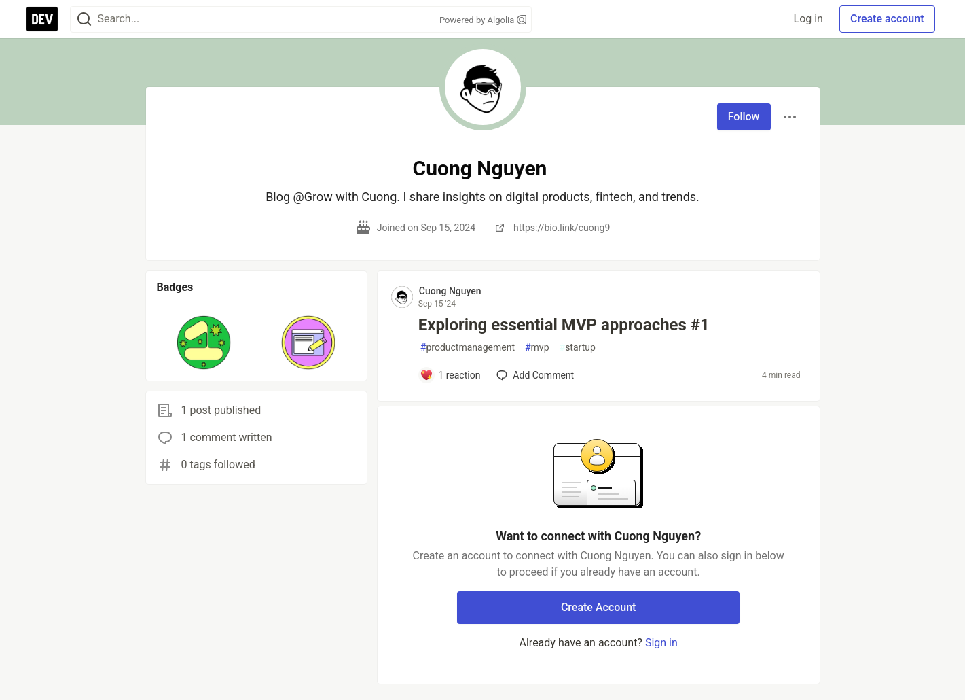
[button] (204, 342)
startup (578, 347)
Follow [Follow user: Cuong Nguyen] (744, 116)
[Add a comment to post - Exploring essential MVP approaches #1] (450, 375)
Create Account (598, 607)
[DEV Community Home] (42, 19)
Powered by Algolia (482, 20)
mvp (537, 347)
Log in (808, 18)
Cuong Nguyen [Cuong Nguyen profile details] (450, 290)
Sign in (661, 642)
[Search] (84, 19)
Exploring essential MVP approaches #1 (564, 324)
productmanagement (467, 347)
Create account (887, 18)
